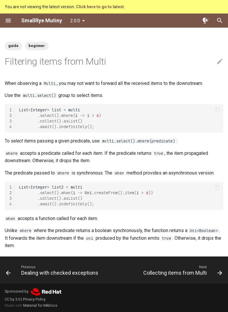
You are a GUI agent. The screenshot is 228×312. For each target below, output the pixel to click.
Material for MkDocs (40, 305)
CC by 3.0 (12, 299)
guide (13, 45)
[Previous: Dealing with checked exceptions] (52, 270)
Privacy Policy (34, 299)
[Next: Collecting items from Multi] (182, 270)
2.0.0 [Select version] (75, 21)
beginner (37, 45)
